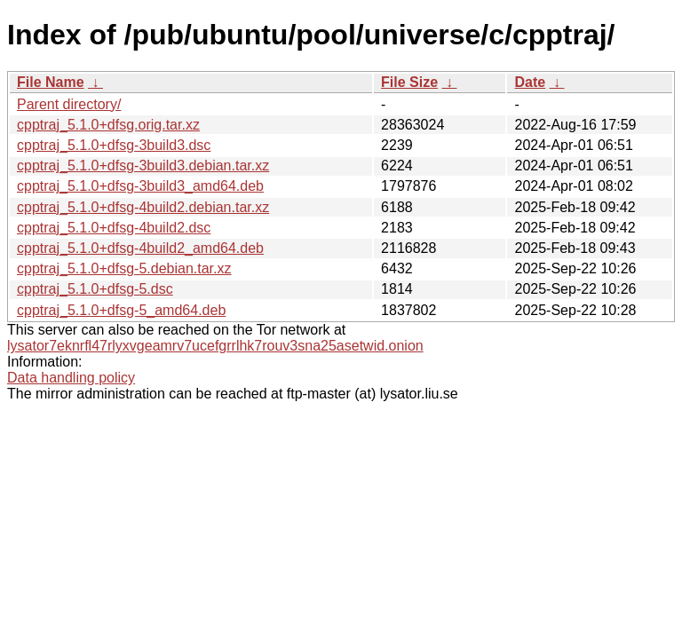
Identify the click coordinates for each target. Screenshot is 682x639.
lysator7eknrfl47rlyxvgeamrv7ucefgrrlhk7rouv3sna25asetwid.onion (215, 345)
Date (529, 82)
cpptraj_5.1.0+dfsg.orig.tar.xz (108, 124)
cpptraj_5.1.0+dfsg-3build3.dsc (113, 145)
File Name (50, 82)
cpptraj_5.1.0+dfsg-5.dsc (95, 288)
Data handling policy (71, 377)
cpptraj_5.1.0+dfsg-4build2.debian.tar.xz (143, 207)
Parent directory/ (69, 104)
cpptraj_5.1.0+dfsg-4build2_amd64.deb (140, 248)
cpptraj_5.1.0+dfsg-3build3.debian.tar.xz (143, 165)
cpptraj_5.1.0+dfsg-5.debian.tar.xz (124, 268)
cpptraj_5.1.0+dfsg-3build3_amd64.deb (140, 185)
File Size (409, 82)
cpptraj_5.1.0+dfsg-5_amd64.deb (121, 310)
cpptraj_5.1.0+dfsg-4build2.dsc (113, 227)
